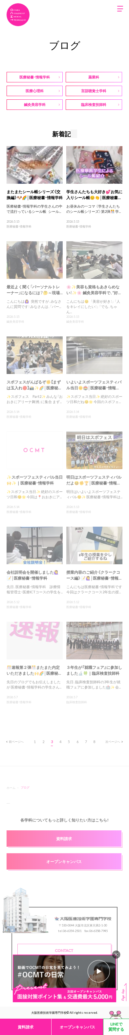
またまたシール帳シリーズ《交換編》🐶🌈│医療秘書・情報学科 (35, 194)
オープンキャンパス (77, 1027)
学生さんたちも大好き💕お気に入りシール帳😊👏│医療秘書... (94, 194)
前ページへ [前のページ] (15, 741)
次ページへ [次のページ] (113, 741)
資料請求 (25, 1027)
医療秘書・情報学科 (19, 226)
